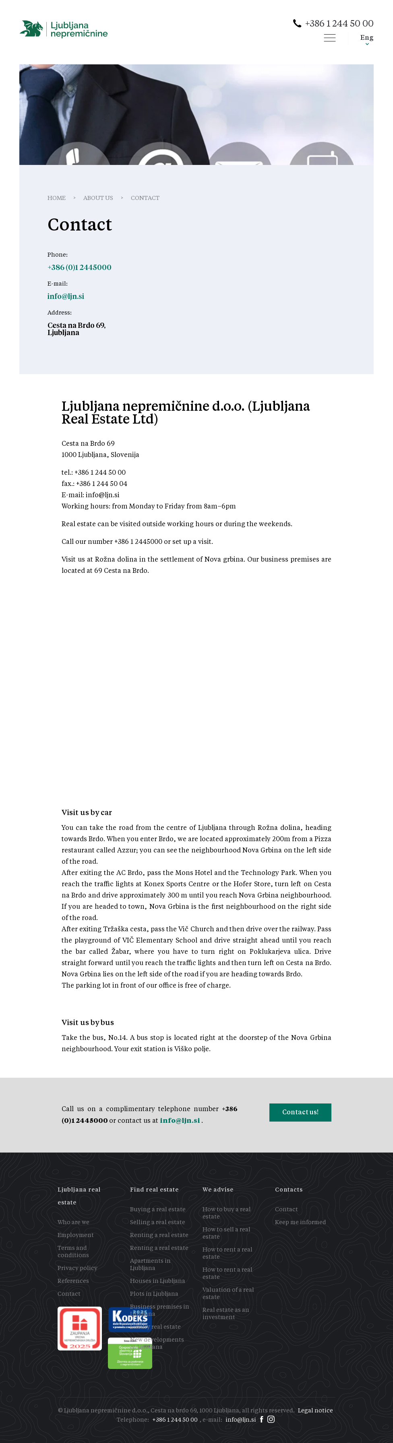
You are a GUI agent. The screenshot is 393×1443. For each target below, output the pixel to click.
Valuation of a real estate (228, 1293)
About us (98, 198)
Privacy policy (77, 1268)
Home (57, 198)
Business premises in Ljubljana (159, 1310)
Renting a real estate (159, 1235)
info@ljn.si (180, 1120)
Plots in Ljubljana (154, 1294)
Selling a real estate (157, 1222)
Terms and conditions (73, 1251)
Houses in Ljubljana (157, 1281)
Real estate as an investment (226, 1313)
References (73, 1281)
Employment (76, 1235)
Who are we (73, 1222)
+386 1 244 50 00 (339, 24)
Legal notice (315, 1411)
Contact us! (300, 1112)
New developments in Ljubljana (157, 1343)
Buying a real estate (158, 1209)
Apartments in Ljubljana (150, 1264)
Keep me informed (300, 1222)
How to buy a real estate (227, 1213)
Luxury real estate (155, 1327)
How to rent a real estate (227, 1253)
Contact (69, 1294)
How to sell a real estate (226, 1233)
